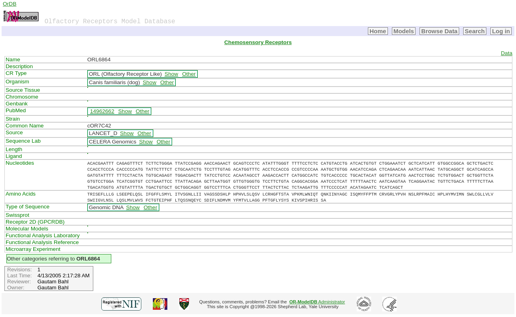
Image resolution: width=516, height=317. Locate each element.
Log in (501, 31)
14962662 (102, 111)
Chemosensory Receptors (257, 42)
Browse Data (439, 31)
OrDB (9, 4)
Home (377, 31)
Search (475, 31)
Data (506, 53)
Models (404, 31)
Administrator (317, 301)
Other (189, 74)
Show (171, 74)
